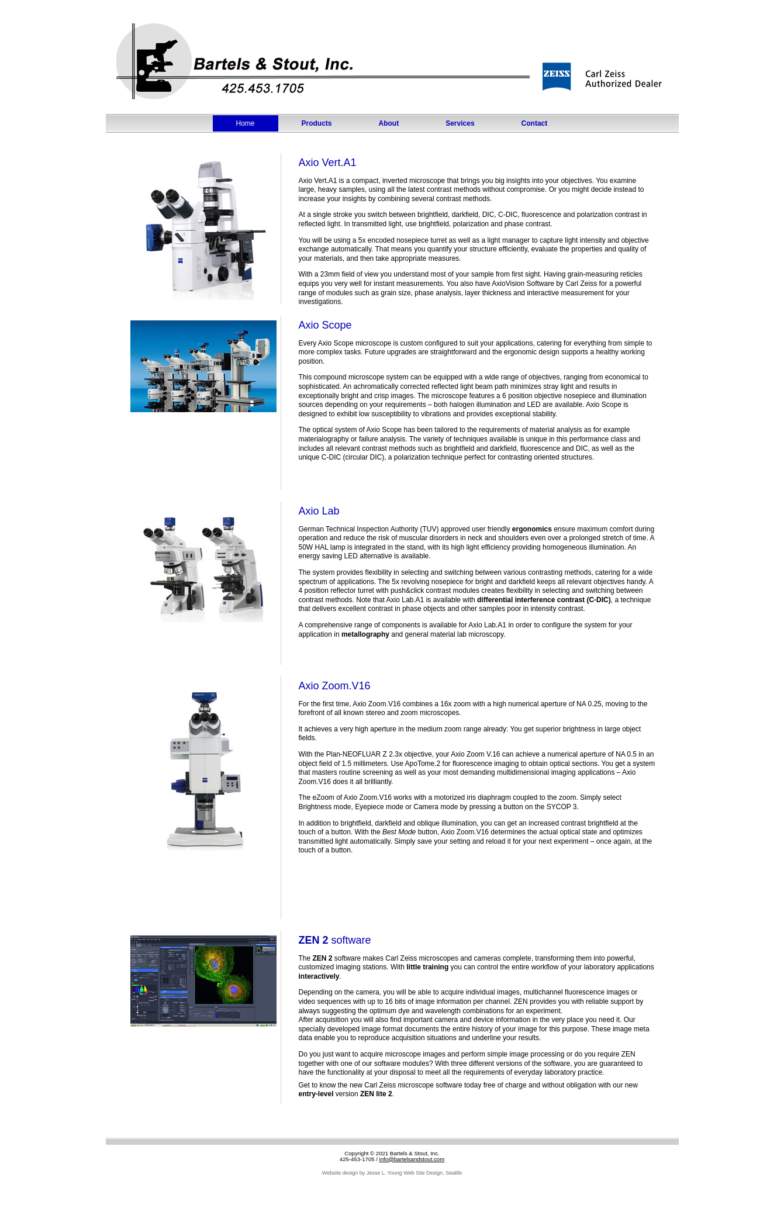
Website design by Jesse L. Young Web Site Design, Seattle (392, 1173)
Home (245, 123)
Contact (534, 123)
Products (317, 123)
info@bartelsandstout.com (412, 1159)
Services (459, 123)
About (389, 123)
